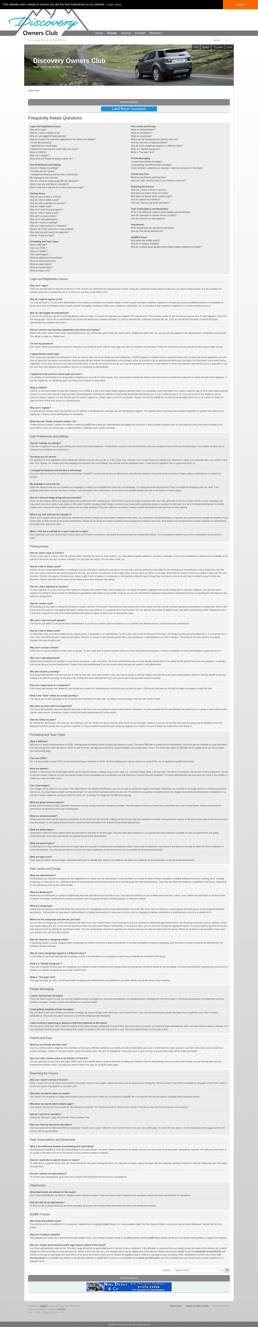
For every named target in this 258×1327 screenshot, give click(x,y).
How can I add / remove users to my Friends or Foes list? (158, 180)
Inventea (61, 1309)
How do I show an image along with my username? (54, 181)
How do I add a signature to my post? (48, 203)
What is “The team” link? (142, 152)
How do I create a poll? (41, 206)
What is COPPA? (38, 152)
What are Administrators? (143, 129)
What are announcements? (43, 261)
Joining (126, 33)
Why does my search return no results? (149, 193)
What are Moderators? (141, 133)
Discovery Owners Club (69, 60)
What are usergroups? (141, 136)
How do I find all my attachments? (147, 231)
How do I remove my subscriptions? (148, 218)
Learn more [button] (114, 4)
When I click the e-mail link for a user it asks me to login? (57, 187)
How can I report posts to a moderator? (48, 226)
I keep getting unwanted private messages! (151, 165)
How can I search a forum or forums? (148, 190)
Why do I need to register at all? (45, 133)
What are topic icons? (40, 270)
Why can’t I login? (38, 129)
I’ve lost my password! (40, 142)
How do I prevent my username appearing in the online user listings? (62, 139)
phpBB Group (109, 1224)
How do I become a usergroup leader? (149, 142)
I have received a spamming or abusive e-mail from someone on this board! (167, 168)
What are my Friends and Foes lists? (148, 177)
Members (155, 33)
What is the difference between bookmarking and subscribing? (160, 212)
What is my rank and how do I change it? (49, 184)
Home (99, 33)
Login (229, 47)
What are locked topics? (41, 267)
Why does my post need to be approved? (49, 232)
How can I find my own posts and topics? (150, 203)
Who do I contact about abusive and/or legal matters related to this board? (166, 247)
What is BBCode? (38, 245)
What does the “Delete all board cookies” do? (51, 158)
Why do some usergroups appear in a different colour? (157, 146)
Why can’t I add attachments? (44, 219)
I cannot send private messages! (146, 161)
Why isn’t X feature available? (145, 243)
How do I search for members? (145, 199)
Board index (34, 90)
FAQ (196, 47)
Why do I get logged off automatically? (48, 136)
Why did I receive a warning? (44, 222)
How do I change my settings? (44, 168)
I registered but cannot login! (43, 146)
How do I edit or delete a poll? (44, 213)
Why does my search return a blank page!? (151, 196)
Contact (140, 33)
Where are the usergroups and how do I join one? (154, 139)
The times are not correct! (42, 171)
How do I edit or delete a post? (44, 200)
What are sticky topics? (41, 264)
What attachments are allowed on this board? (152, 228)
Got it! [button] (240, 4)
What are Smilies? (38, 251)
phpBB (43, 1306)
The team (218, 47)
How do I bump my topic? (42, 235)
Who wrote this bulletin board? (145, 240)
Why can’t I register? (39, 155)
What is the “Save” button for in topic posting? (51, 229)
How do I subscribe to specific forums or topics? (153, 215)
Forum (112, 33)
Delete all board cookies (197, 1306)
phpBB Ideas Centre (157, 1237)
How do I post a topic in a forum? (45, 196)
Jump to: (167, 1270)
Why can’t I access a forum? (43, 216)
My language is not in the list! (44, 177)
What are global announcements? (46, 257)
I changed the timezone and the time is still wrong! (54, 174)
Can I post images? (39, 254)
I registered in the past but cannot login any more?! (54, 149)
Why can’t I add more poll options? (46, 209)
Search (205, 47)
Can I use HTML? (38, 248)
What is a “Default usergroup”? (145, 149)
